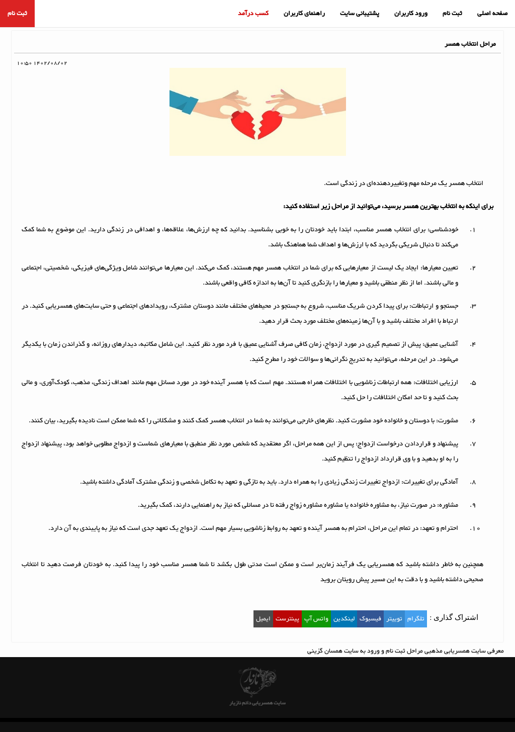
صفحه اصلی (492, 14)
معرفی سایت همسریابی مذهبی (464, 651)
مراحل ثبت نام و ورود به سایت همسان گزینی (365, 651)
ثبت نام (452, 14)
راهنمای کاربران (304, 14)
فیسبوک (370, 619)
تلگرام (415, 619)
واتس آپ (316, 619)
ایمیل (263, 619)
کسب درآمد (253, 14)
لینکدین (344, 619)
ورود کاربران (410, 14)
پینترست (287, 619)
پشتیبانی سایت (359, 14)
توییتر (394, 619)
